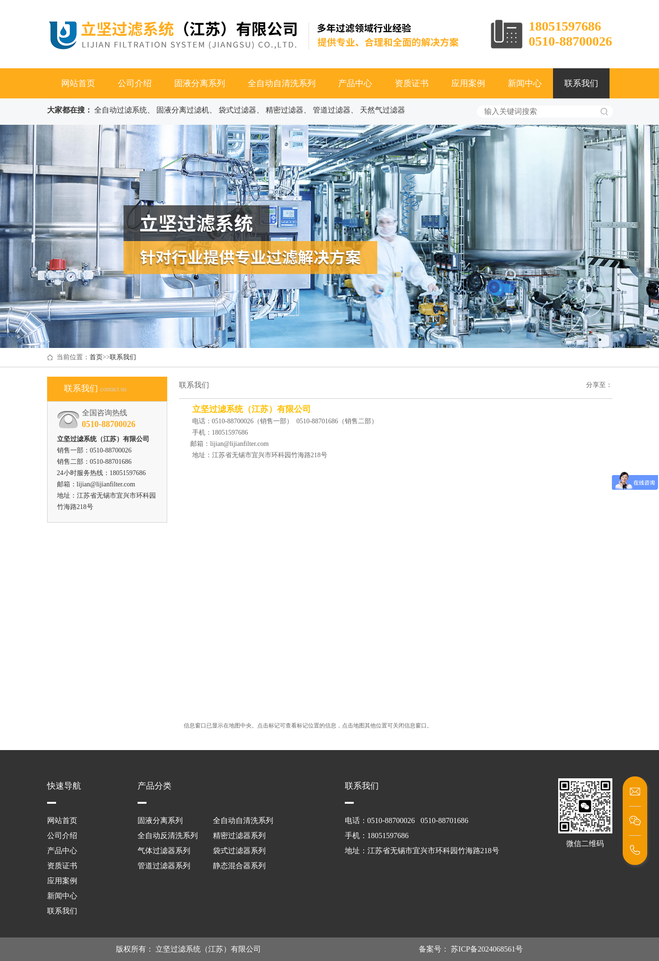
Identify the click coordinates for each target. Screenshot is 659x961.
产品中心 (355, 83)
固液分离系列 (199, 83)
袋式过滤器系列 (239, 851)
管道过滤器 (331, 110)
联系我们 (581, 83)
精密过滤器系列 (239, 836)
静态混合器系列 (239, 866)
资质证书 (412, 83)
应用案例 (468, 83)
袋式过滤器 (237, 110)
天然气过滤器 (382, 110)
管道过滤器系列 (164, 866)
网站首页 (78, 83)
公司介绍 (135, 83)
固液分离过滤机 (182, 110)
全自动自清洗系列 (282, 83)
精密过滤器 (284, 110)
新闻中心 (525, 83)
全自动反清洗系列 (168, 836)
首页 (96, 357)
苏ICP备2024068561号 (486, 949)
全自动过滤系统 (120, 110)
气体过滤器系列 (164, 851)
